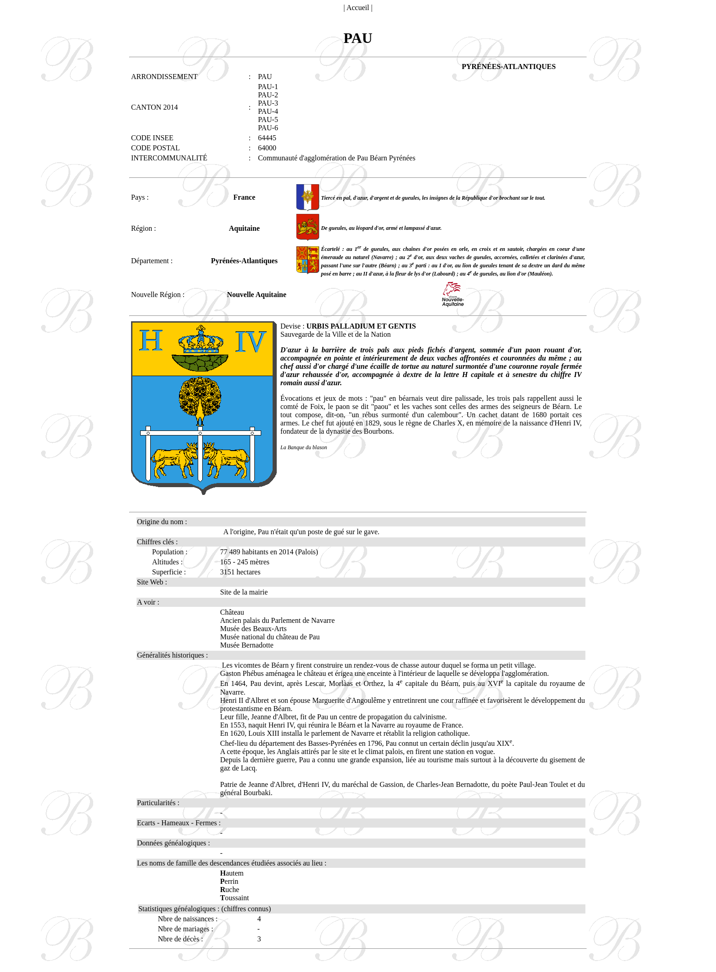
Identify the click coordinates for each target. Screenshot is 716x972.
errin (229, 881)
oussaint (234, 898)
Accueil (358, 7)
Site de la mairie (244, 592)
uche (229, 889)
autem (232, 873)
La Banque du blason (303, 447)
